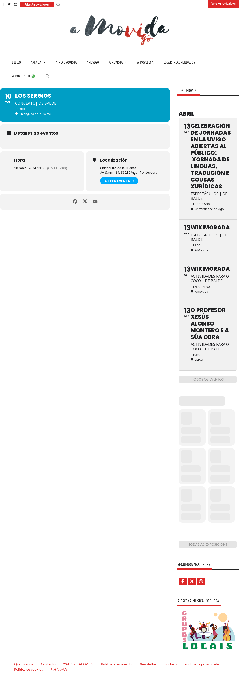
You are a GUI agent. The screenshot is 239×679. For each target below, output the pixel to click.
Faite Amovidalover (223, 3)
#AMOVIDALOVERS (78, 664)
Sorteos (171, 664)
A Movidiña (145, 63)
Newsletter (148, 664)
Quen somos (23, 664)
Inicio (16, 63)
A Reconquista (66, 63)
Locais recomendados (179, 63)
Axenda (36, 63)
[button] (58, 4)
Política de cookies (28, 669)
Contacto (48, 664)
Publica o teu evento (116, 664)
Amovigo (93, 63)
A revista (116, 63)
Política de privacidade (202, 664)
